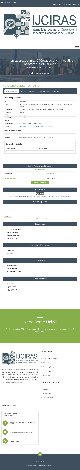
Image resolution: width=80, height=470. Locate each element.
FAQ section (25, 329)
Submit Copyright (12, 238)
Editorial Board (11, 265)
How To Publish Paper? (14, 229)
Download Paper (43, 91)
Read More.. (20, 382)
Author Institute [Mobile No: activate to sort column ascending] (43, 148)
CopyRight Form (12, 290)
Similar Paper (56, 91)
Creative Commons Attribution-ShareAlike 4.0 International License (49, 196)
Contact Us (46, 375)
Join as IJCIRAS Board (14, 271)
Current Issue (11, 250)
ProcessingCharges (13, 235)
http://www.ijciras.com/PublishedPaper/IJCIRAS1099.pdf (36, 126)
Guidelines (10, 284)
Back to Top (40, 458)
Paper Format (11, 287)
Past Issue (10, 253)
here (55, 329)
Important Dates (40, 170)
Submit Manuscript (40, 183)
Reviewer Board (12, 268)
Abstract (23, 91)
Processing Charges (49, 367)
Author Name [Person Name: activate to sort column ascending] (10, 148)
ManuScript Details (12, 91)
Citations (32, 91)
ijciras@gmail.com (8, 2)
